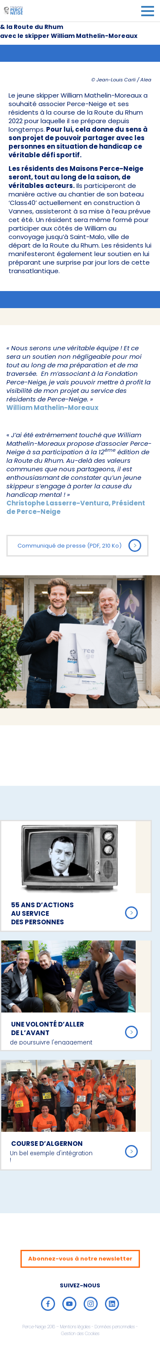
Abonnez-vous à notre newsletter (80, 1259)
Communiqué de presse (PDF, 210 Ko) (79, 545)
